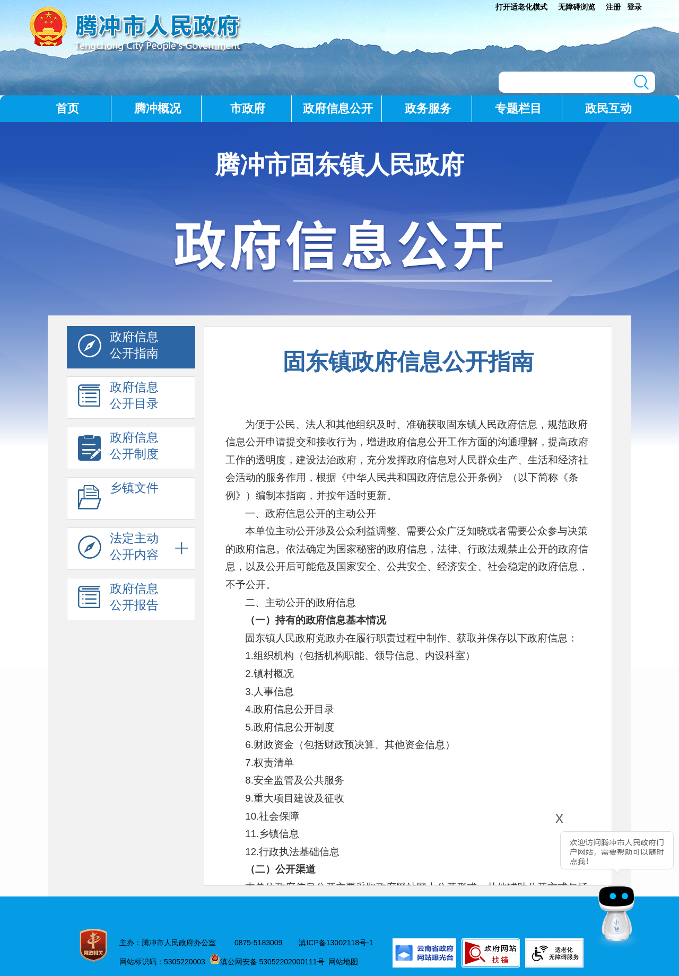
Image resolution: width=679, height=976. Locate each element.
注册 (613, 7)
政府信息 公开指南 (118, 348)
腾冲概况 (157, 108)
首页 (67, 108)
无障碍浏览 (576, 7)
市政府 (247, 108)
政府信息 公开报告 (118, 600)
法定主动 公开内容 (118, 549)
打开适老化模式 (521, 7)
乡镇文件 (118, 499)
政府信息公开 (338, 108)
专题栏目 (518, 108)
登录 (634, 7)
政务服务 (428, 108)
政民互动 (608, 108)
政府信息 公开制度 (118, 448)
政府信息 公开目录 (118, 398)
